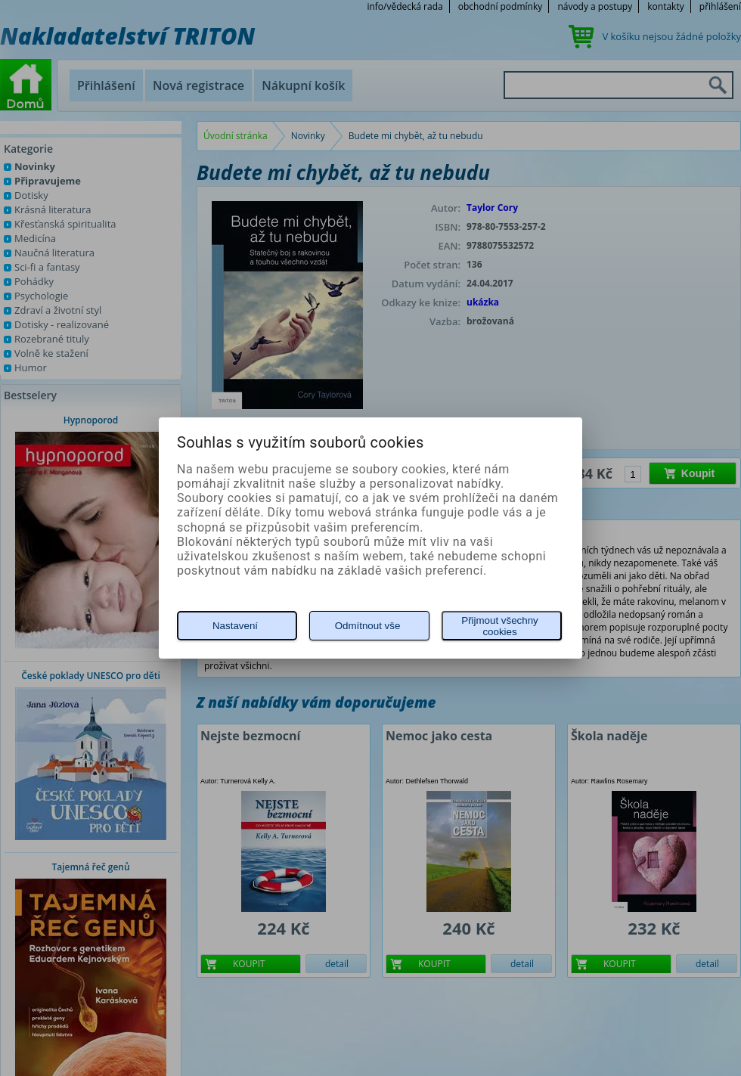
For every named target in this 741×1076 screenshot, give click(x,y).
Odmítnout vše (368, 625)
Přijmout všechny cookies (499, 626)
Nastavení (235, 625)
